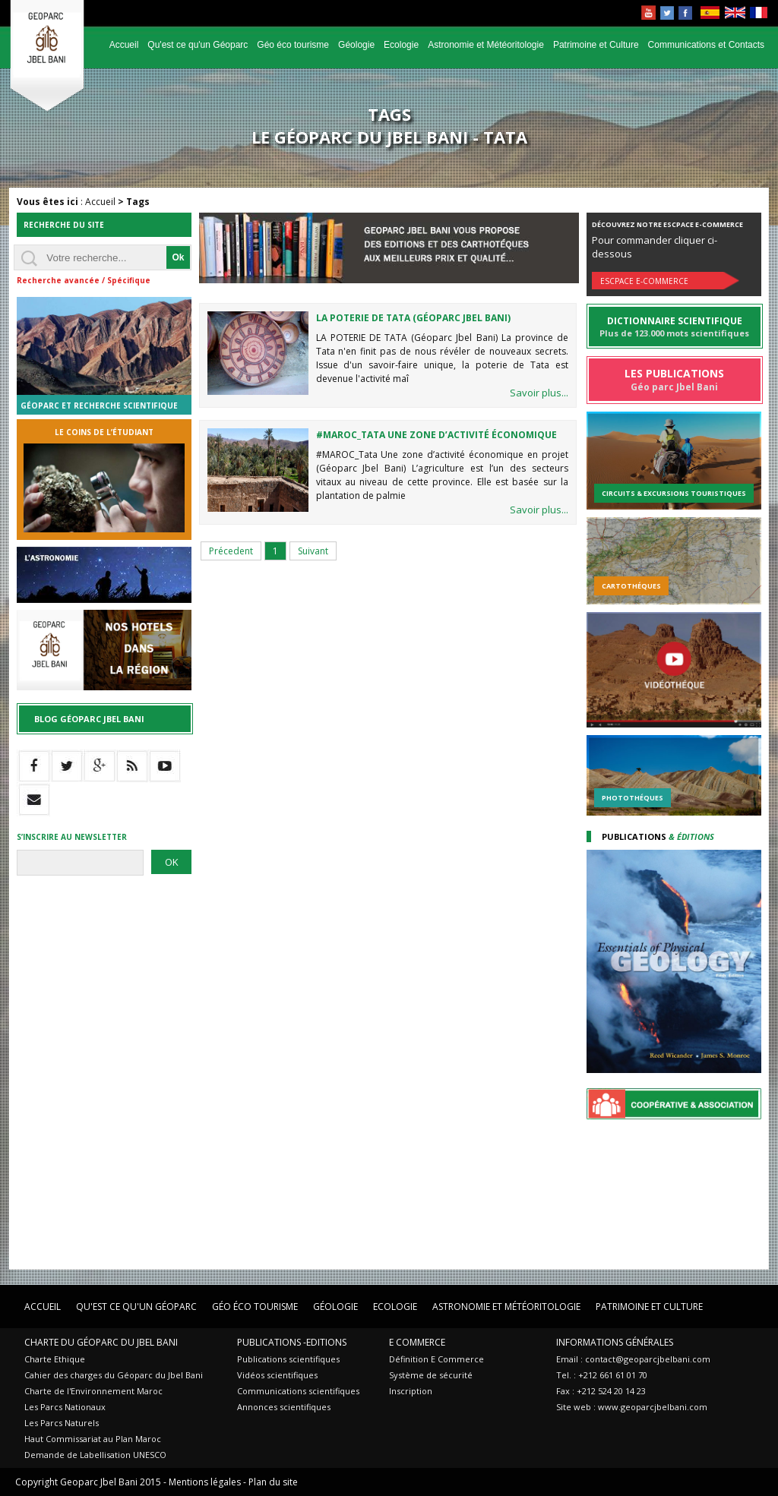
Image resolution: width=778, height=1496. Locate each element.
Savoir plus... (539, 392)
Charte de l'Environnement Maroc (93, 1391)
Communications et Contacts (706, 44)
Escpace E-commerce (644, 281)
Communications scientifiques (298, 1391)
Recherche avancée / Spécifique (83, 280)
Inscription (410, 1391)
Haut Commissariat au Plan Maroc (92, 1438)
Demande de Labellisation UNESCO (95, 1454)
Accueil (124, 44)
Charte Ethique (54, 1359)
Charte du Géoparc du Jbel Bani (101, 1342)
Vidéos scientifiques (277, 1375)
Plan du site (273, 1481)
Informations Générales (614, 1342)
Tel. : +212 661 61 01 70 (601, 1375)
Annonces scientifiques (283, 1406)
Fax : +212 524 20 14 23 (601, 1391)
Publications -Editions (291, 1342)
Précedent (231, 550)
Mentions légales (205, 1481)
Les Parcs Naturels (61, 1422)
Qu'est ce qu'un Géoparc (197, 44)
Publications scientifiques (288, 1359)
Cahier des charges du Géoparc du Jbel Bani (113, 1375)
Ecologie (401, 44)
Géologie (356, 44)
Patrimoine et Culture (596, 44)
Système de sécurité (431, 1375)
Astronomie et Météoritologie (486, 44)
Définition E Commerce (436, 1359)
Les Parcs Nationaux (65, 1406)
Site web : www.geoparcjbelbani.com (631, 1406)
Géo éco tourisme (293, 44)
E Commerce (417, 1342)
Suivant (313, 550)
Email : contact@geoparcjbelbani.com (633, 1359)
